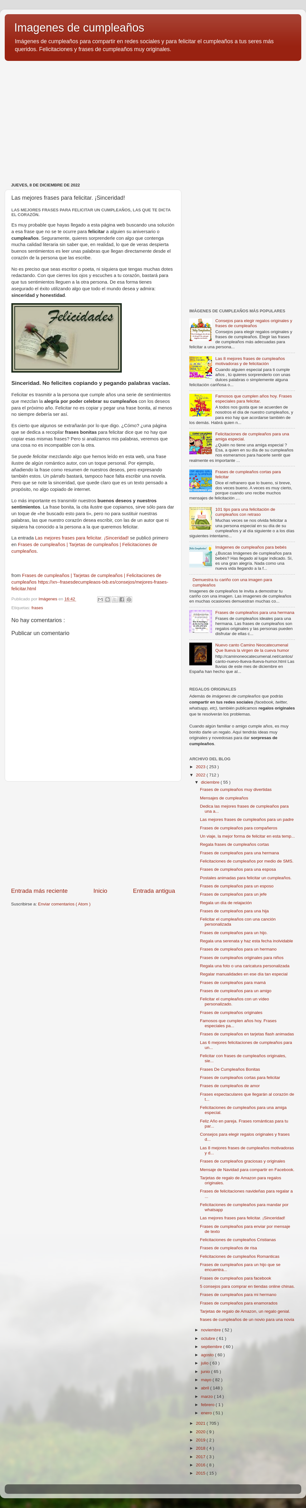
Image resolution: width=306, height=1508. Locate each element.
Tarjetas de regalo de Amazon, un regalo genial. (245, 1311)
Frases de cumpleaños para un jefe (233, 894)
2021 (201, 1423)
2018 (201, 1448)
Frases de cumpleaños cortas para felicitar (240, 1077)
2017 (201, 1456)
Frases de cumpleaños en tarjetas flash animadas (247, 1034)
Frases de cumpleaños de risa (228, 1248)
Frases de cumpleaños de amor (230, 1085)
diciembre (211, 782)
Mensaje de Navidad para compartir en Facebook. (247, 1169)
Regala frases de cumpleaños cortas (234, 844)
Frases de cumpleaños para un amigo (236, 990)
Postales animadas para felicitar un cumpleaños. (245, 877)
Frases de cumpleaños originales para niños (242, 957)
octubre (208, 1338)
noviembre (211, 1330)
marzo (207, 1396)
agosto (208, 1354)
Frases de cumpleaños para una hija (234, 911)
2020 (201, 1431)
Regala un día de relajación (226, 902)
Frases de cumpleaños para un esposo (237, 886)
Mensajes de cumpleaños (224, 798)
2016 (201, 1465)
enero (207, 1413)
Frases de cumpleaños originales (231, 1012)
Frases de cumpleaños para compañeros (238, 828)
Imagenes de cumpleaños (79, 27)
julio (205, 1363)
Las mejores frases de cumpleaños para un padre (247, 819)
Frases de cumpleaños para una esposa (238, 869)
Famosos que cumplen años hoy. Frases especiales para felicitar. (253, 399)
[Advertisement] (93, 834)
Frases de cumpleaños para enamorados (239, 1303)
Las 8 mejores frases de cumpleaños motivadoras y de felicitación (250, 361)
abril (205, 1388)
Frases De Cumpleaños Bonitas (230, 1069)
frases (37, 607)
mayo (207, 1379)
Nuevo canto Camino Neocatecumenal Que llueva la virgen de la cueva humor (252, 647)
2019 (201, 1440)
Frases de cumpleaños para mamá (233, 982)
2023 (201, 766)
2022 (201, 775)
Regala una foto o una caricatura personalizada (245, 965)
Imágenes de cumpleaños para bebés (250, 547)
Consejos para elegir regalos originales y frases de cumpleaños (253, 323)
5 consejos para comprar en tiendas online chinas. (247, 1286)
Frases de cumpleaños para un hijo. (234, 932)
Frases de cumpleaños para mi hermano (238, 1294)
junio (206, 1371)
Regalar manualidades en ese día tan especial (244, 974)
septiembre (212, 1346)
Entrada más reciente (39, 890)
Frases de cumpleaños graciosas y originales (242, 1161)
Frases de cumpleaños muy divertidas (236, 789)
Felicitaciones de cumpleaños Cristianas (238, 1239)
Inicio (100, 890)
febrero (208, 1404)
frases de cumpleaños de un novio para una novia (247, 1319)
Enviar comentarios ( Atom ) (64, 904)
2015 (201, 1473)
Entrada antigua (154, 890)
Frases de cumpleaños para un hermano (238, 949)
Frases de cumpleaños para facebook (235, 1278)
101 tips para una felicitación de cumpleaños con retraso (245, 512)
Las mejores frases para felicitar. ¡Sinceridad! (82, 537)
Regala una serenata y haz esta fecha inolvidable (246, 941)
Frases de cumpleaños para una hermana (254, 612)
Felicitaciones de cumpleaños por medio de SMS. (246, 861)
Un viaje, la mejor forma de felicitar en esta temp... (247, 836)
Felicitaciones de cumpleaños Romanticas (240, 1256)
